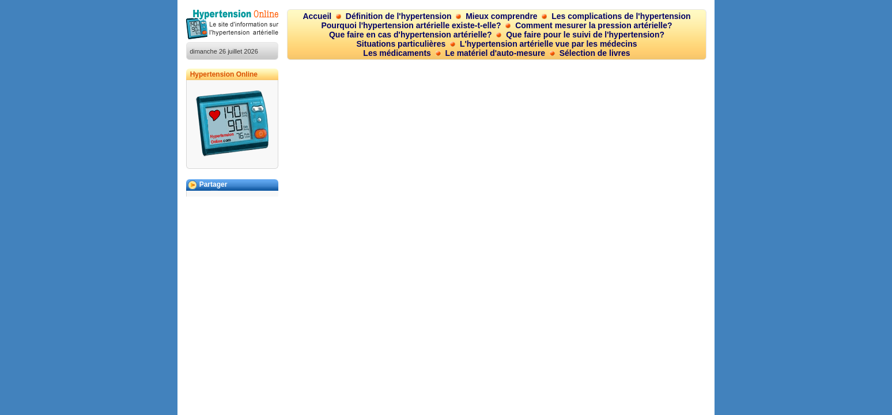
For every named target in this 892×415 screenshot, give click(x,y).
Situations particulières (401, 43)
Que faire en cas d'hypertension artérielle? (410, 34)
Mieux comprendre (501, 16)
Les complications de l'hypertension (620, 16)
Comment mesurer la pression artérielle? (593, 25)
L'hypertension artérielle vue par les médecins (548, 43)
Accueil (317, 16)
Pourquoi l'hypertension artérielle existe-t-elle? (411, 25)
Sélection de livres (595, 53)
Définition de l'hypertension (399, 16)
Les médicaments (397, 53)
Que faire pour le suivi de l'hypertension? (585, 34)
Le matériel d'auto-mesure (495, 53)
